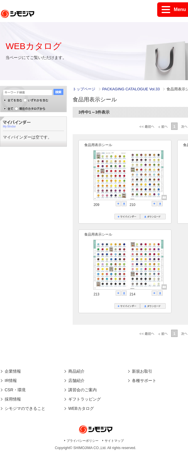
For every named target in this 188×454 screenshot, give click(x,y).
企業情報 (13, 371)
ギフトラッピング (84, 399)
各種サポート (144, 380)
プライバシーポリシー (83, 440)
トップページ (84, 89)
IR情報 (11, 380)
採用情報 (13, 399)
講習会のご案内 (82, 389)
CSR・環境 (15, 389)
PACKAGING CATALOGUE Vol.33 (131, 89)
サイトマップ (114, 440)
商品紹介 (76, 371)
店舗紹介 (76, 380)
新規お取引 (142, 371)
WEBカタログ (81, 408)
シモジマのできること (25, 408)
